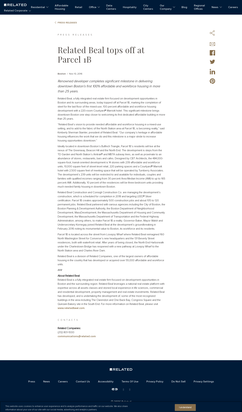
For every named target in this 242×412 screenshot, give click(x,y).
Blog (184, 7)
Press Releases (67, 23)
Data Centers (111, 7)
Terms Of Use (130, 381)
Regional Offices (199, 7)
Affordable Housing (61, 7)
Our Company (166, 7)
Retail (78, 7)
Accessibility (105, 381)
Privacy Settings (204, 381)
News (215, 7)
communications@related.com (77, 336)
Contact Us (83, 381)
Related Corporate (15, 10)
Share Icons (212, 33)
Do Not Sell (178, 381)
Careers (233, 7)
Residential (38, 7)
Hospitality (129, 7)
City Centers (148, 7)
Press (31, 381)
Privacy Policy (154, 381)
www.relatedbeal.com (71, 308)
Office (92, 7)
